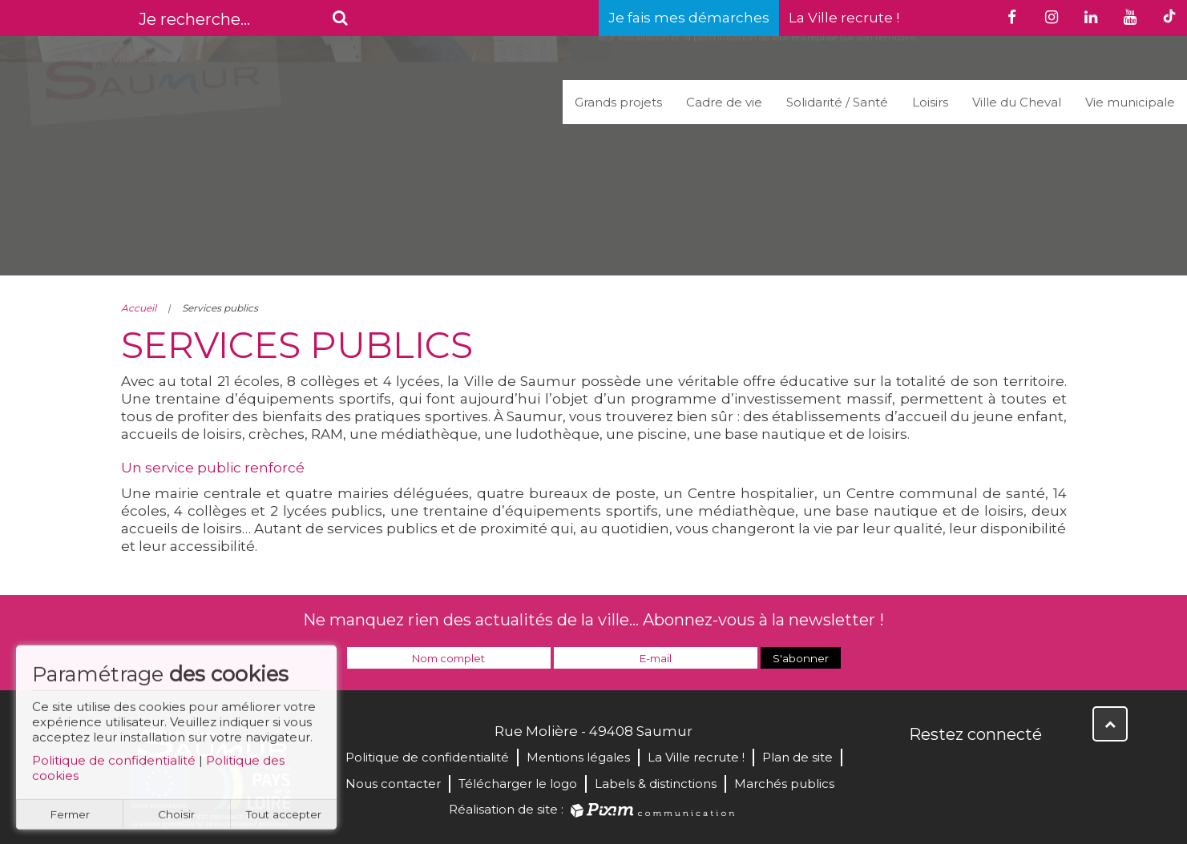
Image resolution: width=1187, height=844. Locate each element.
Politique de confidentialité (114, 767)
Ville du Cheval (1016, 102)
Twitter (957, 768)
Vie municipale (1130, 102)
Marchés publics (784, 783)
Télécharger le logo (517, 783)
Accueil (138, 308)
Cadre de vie (724, 102)
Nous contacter (393, 783)
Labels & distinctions (656, 783)
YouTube (993, 768)
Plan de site (797, 757)
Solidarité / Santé (837, 102)
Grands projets (618, 102)
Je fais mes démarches (688, 18)
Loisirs (930, 102)
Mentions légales (578, 757)
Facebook (922, 768)
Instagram (1028, 768)
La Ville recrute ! (844, 18)
